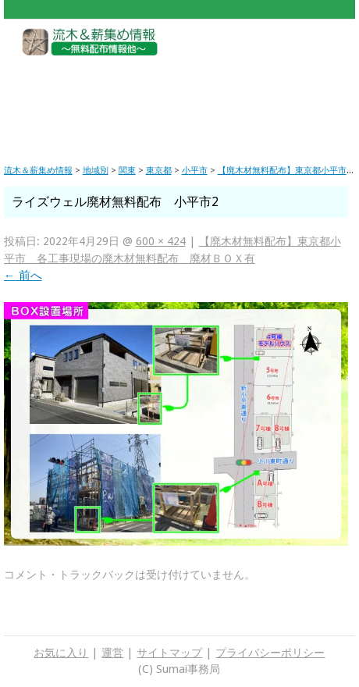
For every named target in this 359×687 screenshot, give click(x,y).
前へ (23, 276)
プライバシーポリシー (270, 652)
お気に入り (61, 652)
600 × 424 (161, 241)
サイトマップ (169, 652)
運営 (112, 652)
